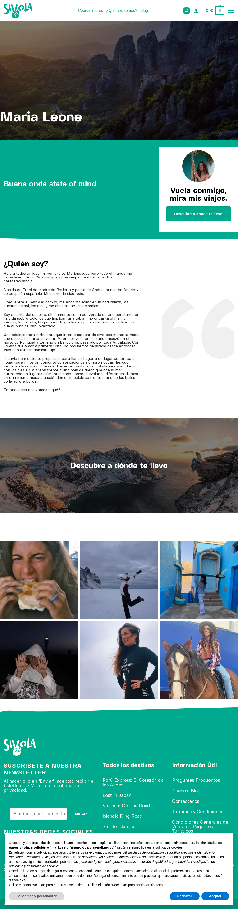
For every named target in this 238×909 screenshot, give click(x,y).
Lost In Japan (117, 796)
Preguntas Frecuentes (196, 780)
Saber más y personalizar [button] (37, 896)
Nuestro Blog (186, 791)
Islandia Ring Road (122, 816)
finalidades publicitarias (61, 862)
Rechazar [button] (184, 896)
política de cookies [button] (169, 847)
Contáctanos (185, 801)
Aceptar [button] (215, 896)
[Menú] (230, 10)
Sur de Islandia (118, 827)
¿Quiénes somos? (121, 11)
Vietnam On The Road (126, 806)
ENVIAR (79, 814)
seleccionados (95, 852)
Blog (144, 11)
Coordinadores (90, 11)
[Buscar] (186, 11)
